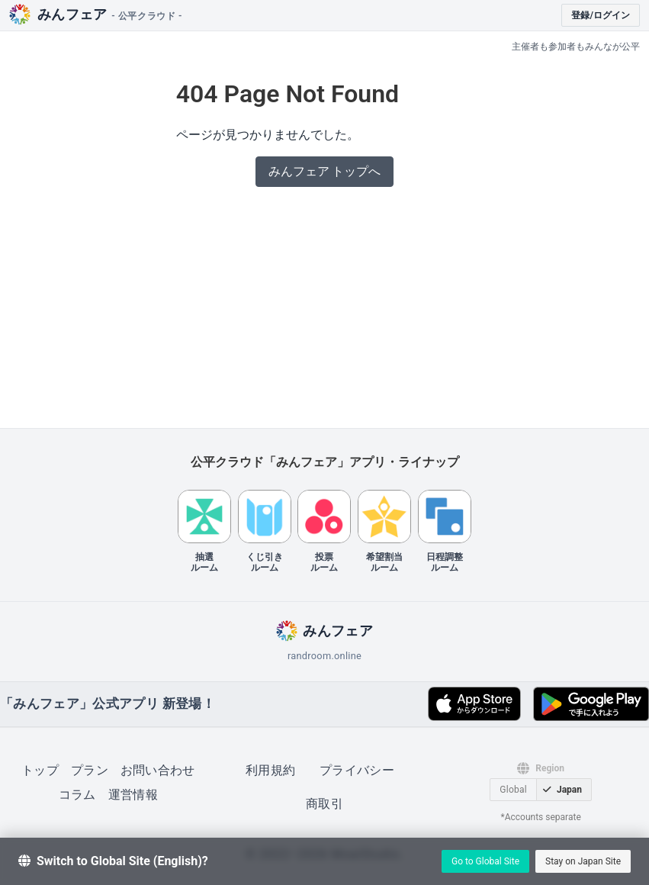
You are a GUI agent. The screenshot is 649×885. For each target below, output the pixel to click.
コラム (77, 794)
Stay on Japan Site (583, 861)
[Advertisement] (324, 312)
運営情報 (133, 794)
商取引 (324, 803)
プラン (89, 770)
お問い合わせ (157, 770)
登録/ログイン (600, 15)
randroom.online (324, 655)
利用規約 (270, 770)
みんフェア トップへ (324, 171)
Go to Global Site (485, 861)
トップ (40, 770)
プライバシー (357, 770)
